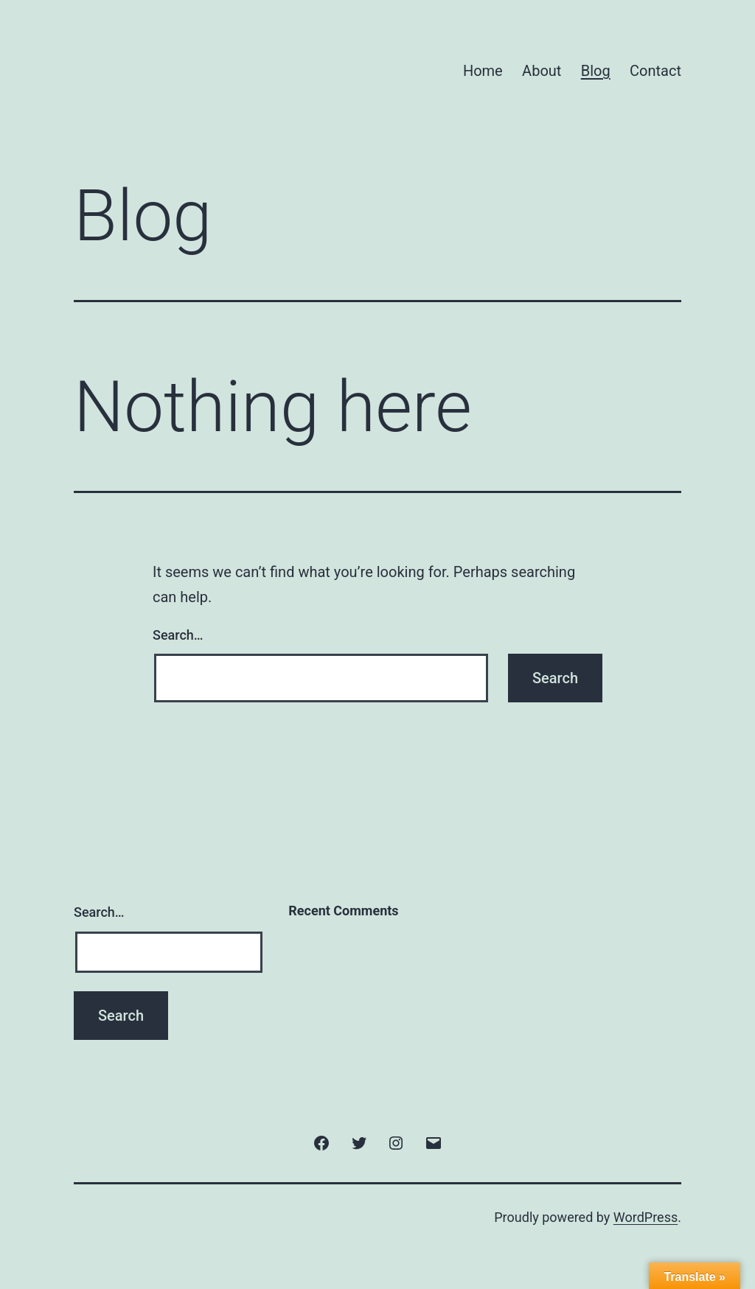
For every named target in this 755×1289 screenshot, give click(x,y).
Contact (655, 71)
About (541, 71)
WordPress (645, 1217)
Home (483, 71)
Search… (178, 635)
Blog (595, 71)
